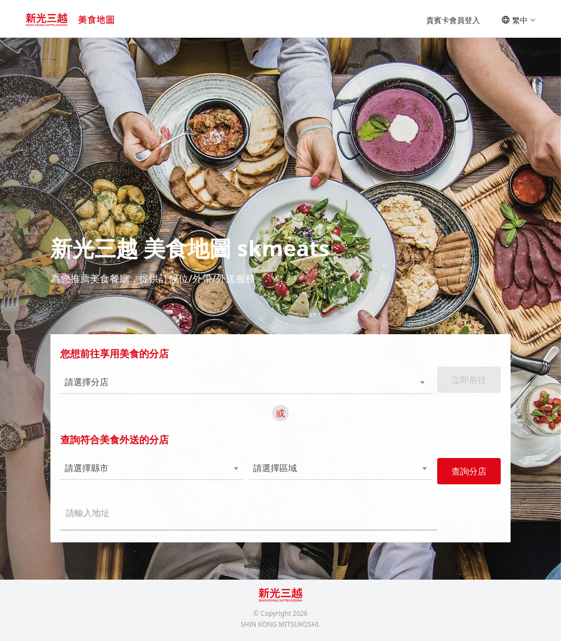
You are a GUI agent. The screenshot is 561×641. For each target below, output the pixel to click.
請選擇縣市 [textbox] (90, 472)
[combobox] (228, 386)
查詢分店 (465, 476)
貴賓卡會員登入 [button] (453, 20)
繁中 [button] (518, 20)
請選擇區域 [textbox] (275, 472)
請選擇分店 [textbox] (90, 386)
